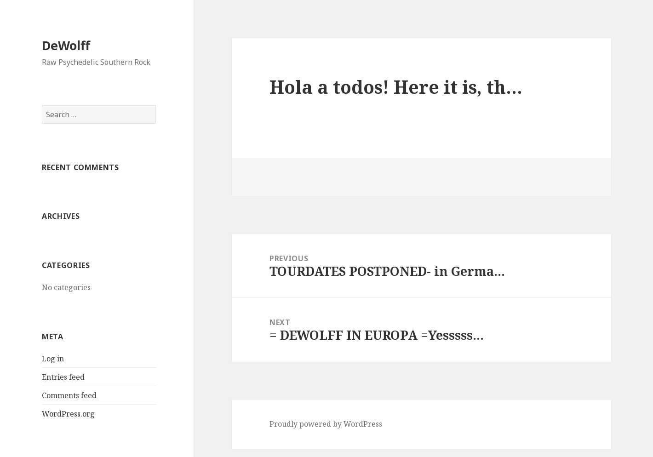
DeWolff (66, 45)
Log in (53, 359)
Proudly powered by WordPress (325, 424)
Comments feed (69, 395)
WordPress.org (68, 414)
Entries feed (63, 377)
